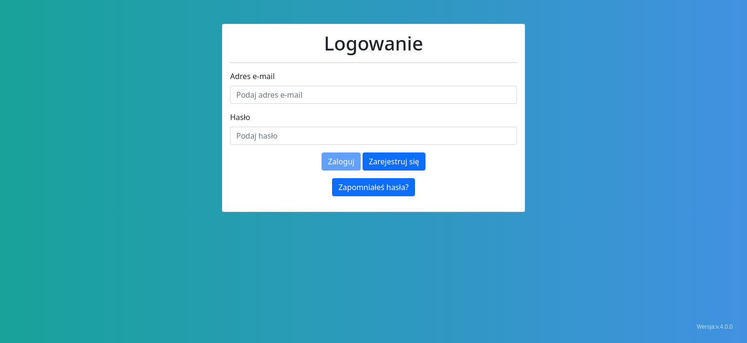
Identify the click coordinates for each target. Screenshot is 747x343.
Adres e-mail (252, 76)
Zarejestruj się (394, 161)
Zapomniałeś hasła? (373, 187)
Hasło (240, 117)
